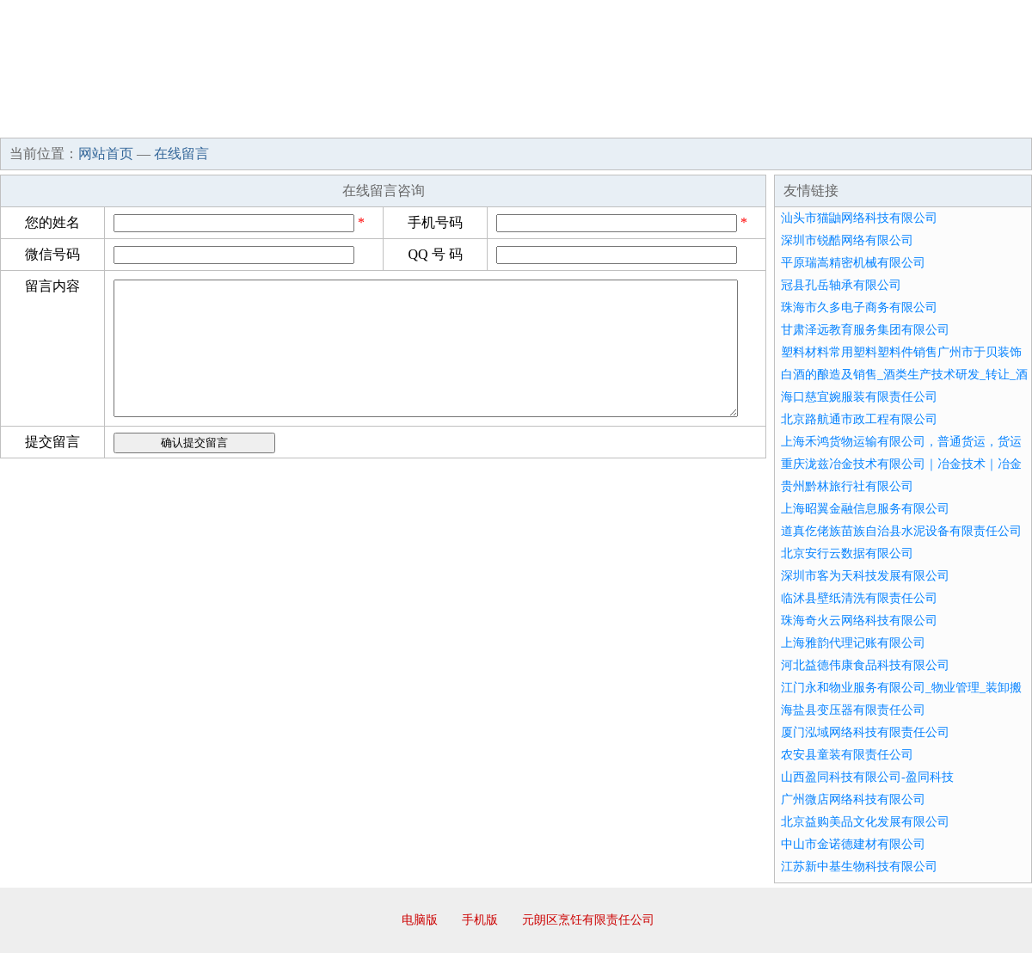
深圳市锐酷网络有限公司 (847, 240)
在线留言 (984, 120)
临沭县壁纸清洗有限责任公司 (859, 598)
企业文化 (261, 120)
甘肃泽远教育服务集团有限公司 (865, 329)
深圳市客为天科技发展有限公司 (865, 575)
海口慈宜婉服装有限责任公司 (859, 396)
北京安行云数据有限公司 (847, 553)
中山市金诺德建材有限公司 (853, 844)
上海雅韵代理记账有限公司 (853, 642)
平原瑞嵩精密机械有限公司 (853, 262)
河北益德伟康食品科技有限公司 (865, 665)
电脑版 (420, 919)
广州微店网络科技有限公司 (853, 799)
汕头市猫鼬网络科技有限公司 (859, 218)
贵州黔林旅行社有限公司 (847, 486)
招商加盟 (571, 120)
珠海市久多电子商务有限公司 (859, 307)
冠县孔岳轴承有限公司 (841, 285)
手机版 (480, 919)
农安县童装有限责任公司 (847, 754)
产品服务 (365, 120)
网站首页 (55, 120)
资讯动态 (881, 120)
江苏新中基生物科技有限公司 (859, 866)
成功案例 (468, 120)
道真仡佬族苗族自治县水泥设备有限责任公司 (901, 531)
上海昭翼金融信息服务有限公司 (865, 508)
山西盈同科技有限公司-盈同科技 (867, 777)
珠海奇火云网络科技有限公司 (859, 620)
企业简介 (158, 120)
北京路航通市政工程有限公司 (859, 419)
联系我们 (777, 120)
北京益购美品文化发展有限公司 (865, 821)
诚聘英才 (674, 120)
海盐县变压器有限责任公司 (853, 710)
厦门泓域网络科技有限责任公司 (865, 732)
